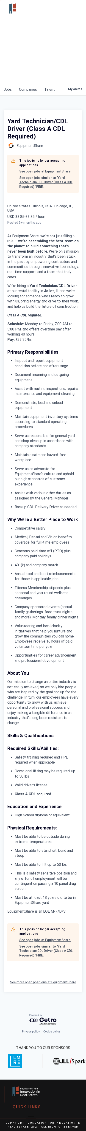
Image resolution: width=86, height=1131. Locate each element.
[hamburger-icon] (75, 8)
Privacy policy (31, 1031)
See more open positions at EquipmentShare (43, 982)
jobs (8, 89)
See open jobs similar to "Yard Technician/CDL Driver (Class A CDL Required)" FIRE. (45, 182)
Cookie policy (51, 1031)
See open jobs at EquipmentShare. (45, 171)
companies (28, 89)
